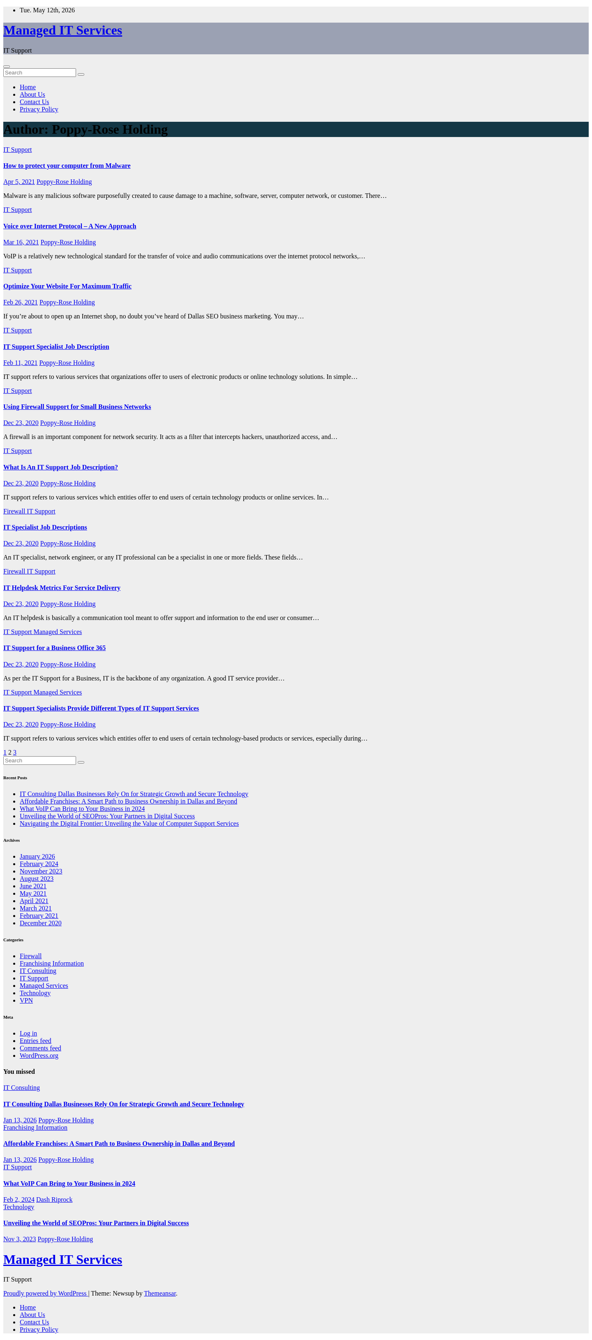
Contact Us (34, 101)
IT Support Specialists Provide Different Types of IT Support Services (101, 708)
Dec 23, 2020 (21, 422)
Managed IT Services (62, 30)
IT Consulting (38, 970)
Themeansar (160, 1293)
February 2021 (39, 915)
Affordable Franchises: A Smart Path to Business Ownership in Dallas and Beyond (128, 801)
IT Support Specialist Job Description (56, 346)
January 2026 (37, 856)
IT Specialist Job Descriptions (45, 527)
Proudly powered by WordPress (45, 1293)
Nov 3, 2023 (19, 1238)
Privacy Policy (39, 109)
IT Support (17, 149)
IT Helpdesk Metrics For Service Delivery (61, 587)
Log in (28, 1033)
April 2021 (34, 900)
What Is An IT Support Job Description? (60, 467)
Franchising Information (52, 963)
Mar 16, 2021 (21, 242)
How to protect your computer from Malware (67, 165)
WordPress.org (39, 1055)
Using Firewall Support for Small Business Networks (77, 406)
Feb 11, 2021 (20, 362)
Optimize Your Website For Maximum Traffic (67, 286)
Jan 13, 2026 (20, 1120)
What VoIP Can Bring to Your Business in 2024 (82, 808)
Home (28, 87)
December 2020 (41, 923)
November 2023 (41, 871)
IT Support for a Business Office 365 (54, 647)
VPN (26, 1000)
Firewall (15, 511)
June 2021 (33, 885)
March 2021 (36, 908)
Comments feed (40, 1048)
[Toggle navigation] (6, 66)
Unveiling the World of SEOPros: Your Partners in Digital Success (107, 816)
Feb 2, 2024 (19, 1199)
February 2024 (39, 863)
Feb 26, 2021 (20, 302)
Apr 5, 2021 (19, 181)
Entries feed (35, 1040)
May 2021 (33, 893)
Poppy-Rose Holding (64, 181)
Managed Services (57, 631)
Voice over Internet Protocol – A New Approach (69, 226)
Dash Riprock (54, 1199)
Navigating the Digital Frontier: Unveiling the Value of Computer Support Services (129, 823)
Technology (35, 992)
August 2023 (36, 878)
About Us (32, 94)
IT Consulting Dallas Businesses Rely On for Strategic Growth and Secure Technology (134, 793)
